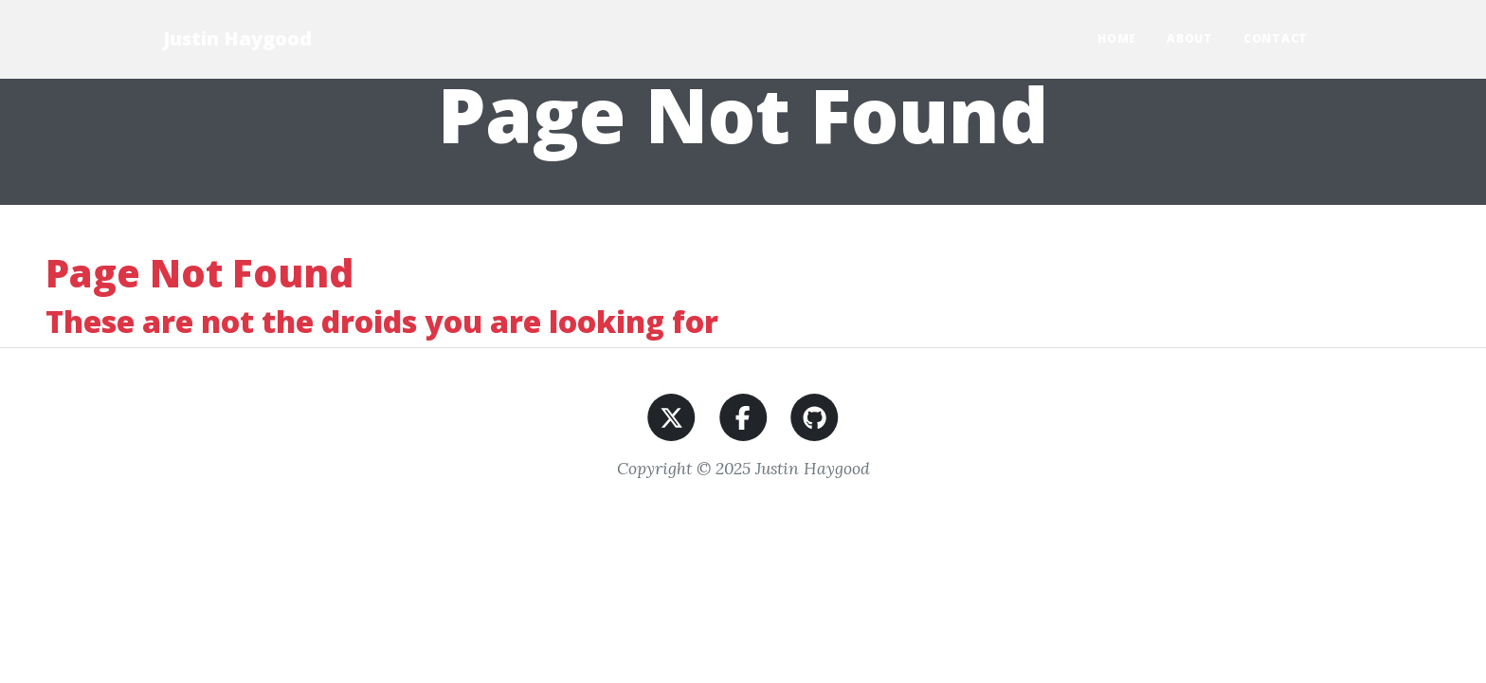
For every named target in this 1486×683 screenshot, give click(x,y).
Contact (1275, 38)
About (1190, 38)
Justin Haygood (237, 38)
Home (1116, 38)
